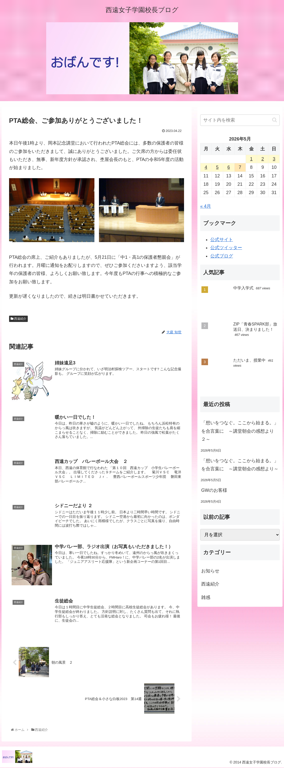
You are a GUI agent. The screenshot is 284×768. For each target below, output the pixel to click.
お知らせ (210, 570)
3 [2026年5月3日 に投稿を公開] (274, 158)
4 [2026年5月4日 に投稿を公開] (206, 167)
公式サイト (221, 239)
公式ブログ (221, 256)
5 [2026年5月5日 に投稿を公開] (217, 167)
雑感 (205, 597)
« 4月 (205, 206)
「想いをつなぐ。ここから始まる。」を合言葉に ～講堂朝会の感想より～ (239, 464)
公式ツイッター (226, 247)
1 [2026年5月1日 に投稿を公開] (251, 158)
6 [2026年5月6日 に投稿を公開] (228, 167)
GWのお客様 (214, 490)
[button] (274, 120)
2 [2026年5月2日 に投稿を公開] (262, 158)
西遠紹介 (18, 318)
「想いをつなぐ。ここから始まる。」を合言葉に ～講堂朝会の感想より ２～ (239, 431)
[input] (240, 120)
